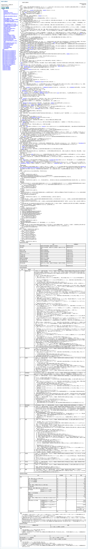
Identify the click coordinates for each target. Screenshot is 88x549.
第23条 (23, 146)
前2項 (32, 47)
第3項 (29, 67)
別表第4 (39, 104)
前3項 (32, 49)
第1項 (59, 66)
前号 (25, 12)
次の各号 (31, 10)
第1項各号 (26, 66)
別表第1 (39, 15)
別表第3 (52, 102)
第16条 (24, 121)
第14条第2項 (51, 159)
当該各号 (44, 10)
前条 (54, 42)
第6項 (28, 163)
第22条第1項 (81, 143)
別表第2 (68, 53)
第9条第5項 (24, 90)
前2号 (23, 119)
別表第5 (32, 105)
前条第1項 (26, 69)
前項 (21, 62)
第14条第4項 (23, 163)
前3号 (23, 148)
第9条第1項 (45, 87)
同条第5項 (72, 87)
